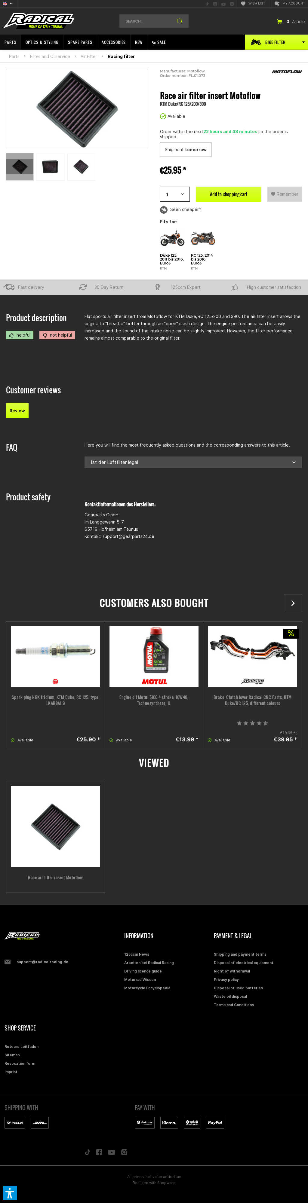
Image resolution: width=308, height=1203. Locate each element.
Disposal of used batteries (238, 988)
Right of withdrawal (232, 971)
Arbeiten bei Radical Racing (149, 962)
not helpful (57, 335)
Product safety (28, 497)
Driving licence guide (143, 971)
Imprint (11, 1072)
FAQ (11, 447)
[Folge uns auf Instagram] (124, 1154)
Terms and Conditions (234, 1005)
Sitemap (12, 1055)
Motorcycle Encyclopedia (147, 988)
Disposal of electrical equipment (243, 962)
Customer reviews (33, 390)
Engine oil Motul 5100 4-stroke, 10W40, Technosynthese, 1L (153, 700)
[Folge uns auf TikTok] (88, 1153)
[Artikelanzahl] (175, 194)
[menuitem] (207, 4)
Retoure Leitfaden (21, 1046)
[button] (10, 1193)
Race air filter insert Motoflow (55, 878)
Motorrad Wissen (140, 979)
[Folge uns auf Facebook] (99, 1153)
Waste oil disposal (230, 996)
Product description (36, 318)
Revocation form (20, 1063)
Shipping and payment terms (240, 954)
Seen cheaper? (180, 210)
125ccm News (136, 954)
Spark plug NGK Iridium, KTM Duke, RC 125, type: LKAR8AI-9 (56, 700)
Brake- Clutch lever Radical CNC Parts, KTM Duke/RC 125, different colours (253, 700)
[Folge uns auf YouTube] (111, 1154)
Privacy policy (226, 979)
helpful (19, 335)
